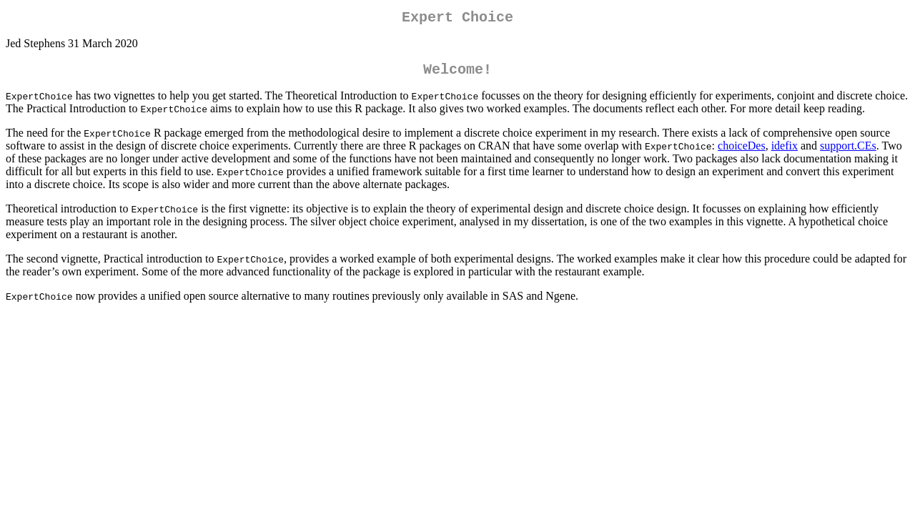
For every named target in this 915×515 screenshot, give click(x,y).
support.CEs (848, 151)
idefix (784, 151)
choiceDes (742, 151)
